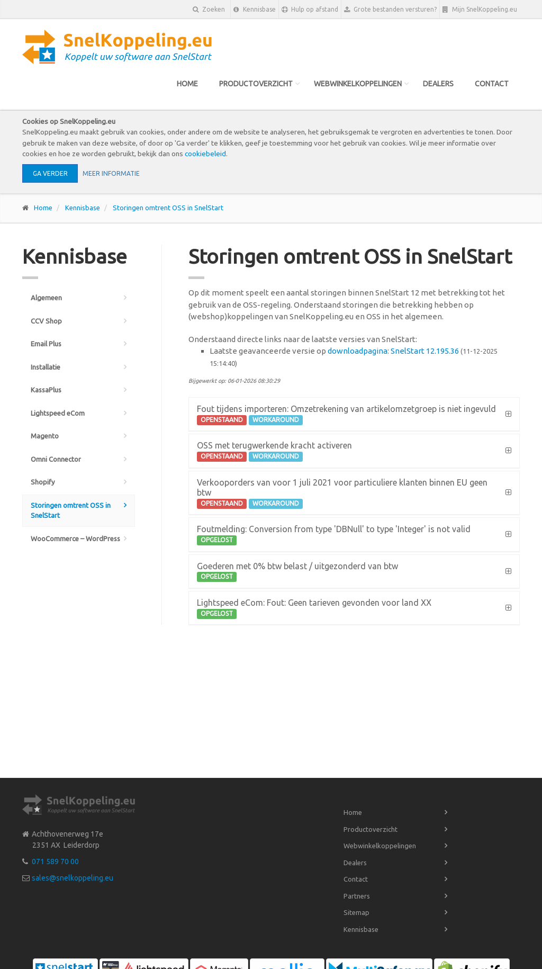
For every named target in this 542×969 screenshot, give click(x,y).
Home (187, 83)
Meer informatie (111, 173)
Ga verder (50, 173)
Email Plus (46, 343)
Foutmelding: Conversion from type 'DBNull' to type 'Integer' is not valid (334, 534)
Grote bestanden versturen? (390, 9)
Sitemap (356, 912)
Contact (492, 83)
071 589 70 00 (55, 861)
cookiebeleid (205, 153)
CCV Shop (46, 321)
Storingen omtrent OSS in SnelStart (168, 207)
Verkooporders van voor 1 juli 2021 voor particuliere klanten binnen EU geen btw (342, 493)
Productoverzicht (256, 83)
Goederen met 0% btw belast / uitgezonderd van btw (297, 571)
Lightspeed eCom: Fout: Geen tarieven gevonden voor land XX (314, 608)
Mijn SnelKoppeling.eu (479, 9)
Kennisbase (254, 9)
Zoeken (209, 9)
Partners (357, 896)
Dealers (438, 83)
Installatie (45, 367)
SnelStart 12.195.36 (425, 350)
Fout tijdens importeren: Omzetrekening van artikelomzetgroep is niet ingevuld (346, 414)
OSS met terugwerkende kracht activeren (274, 451)
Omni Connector (56, 459)
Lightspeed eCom (58, 413)
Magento (45, 435)
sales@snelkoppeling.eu (72, 878)
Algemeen (46, 297)
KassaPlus (46, 389)
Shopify (43, 482)
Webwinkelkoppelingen (358, 83)
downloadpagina (357, 350)
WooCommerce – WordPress (75, 538)
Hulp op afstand (310, 9)
